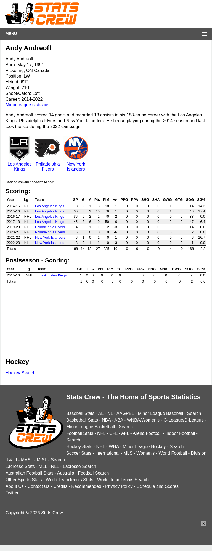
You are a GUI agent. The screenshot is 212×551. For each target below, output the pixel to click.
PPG (124, 200)
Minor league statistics (27, 104)
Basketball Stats (82, 420)
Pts (97, 200)
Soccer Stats (78, 453)
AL (101, 413)
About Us (15, 486)
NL (110, 413)
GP (75, 200)
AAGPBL (125, 413)
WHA (114, 446)
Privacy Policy (119, 486)
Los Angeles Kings (19, 164)
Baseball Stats (80, 413)
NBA (106, 420)
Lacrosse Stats (20, 466)
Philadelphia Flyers (47, 164)
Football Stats (79, 433)
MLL (43, 466)
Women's (145, 453)
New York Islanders (75, 164)
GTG (179, 200)
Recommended (86, 486)
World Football (172, 453)
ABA (118, 420)
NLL (55, 466)
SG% (201, 200)
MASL (27, 459)
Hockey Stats (79, 446)
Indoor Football (180, 433)
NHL (100, 446)
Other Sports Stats (24, 479)
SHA (156, 200)
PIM (106, 200)
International (107, 453)
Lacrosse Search (79, 466)
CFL (113, 433)
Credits (60, 486)
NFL (101, 433)
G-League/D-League (183, 420)
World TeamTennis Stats (69, 479)
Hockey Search (21, 373)
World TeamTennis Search (123, 479)
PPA (134, 200)
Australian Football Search (83, 473)
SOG (190, 200)
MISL (42, 459)
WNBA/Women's (143, 420)
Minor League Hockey (144, 446)
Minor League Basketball (90, 426)
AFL (125, 433)
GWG (167, 200)
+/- (115, 200)
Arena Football (147, 433)
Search (194, 413)
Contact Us (38, 486)
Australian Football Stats (29, 473)
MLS (127, 453)
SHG (145, 200)
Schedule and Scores (158, 486)
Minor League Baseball (160, 413)
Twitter (12, 493)
